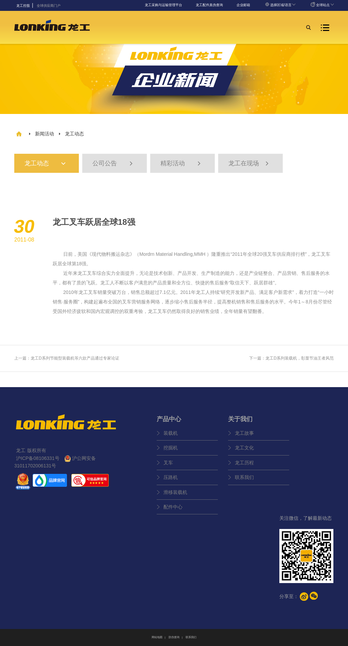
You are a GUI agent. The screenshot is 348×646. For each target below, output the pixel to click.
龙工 (316, 254)
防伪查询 (174, 637)
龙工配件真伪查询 (209, 5)
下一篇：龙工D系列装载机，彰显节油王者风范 (291, 358)
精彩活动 (181, 163)
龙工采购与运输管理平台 (163, 5)
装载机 (170, 433)
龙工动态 (48, 163)
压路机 (170, 477)
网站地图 (157, 637)
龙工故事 (244, 433)
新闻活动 (44, 133)
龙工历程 (244, 462)
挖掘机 (170, 447)
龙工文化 (244, 447)
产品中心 (169, 419)
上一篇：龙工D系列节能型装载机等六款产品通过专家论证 (66, 358)
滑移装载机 (175, 492)
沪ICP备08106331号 (37, 458)
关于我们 (240, 419)
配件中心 (172, 507)
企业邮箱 (243, 5)
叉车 (168, 462)
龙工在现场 (249, 163)
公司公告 (113, 163)
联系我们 (244, 477)
